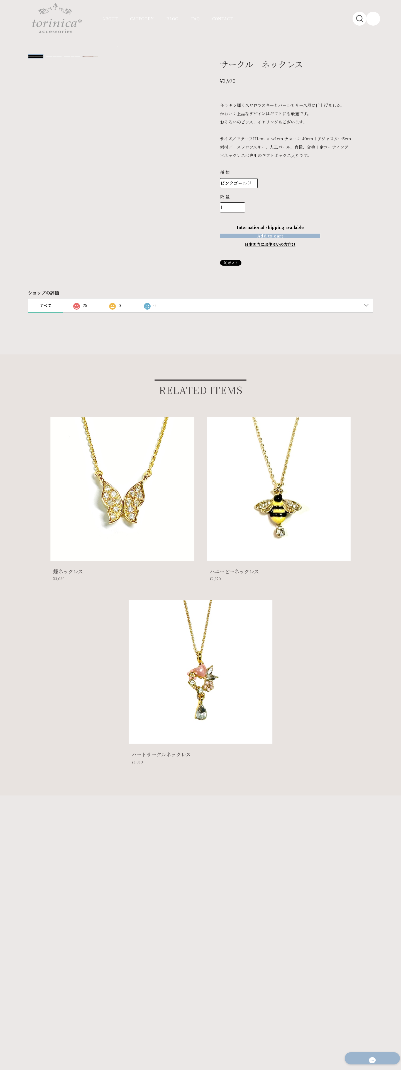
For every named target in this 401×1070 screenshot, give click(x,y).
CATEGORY (142, 18)
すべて (45, 321)
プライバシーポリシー (53, 1008)
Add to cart (270, 243)
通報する (278, 279)
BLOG (172, 18)
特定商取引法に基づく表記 (101, 1008)
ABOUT (110, 18)
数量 (225, 196)
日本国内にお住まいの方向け (270, 260)
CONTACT (222, 18)
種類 (225, 172)
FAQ (195, 18)
